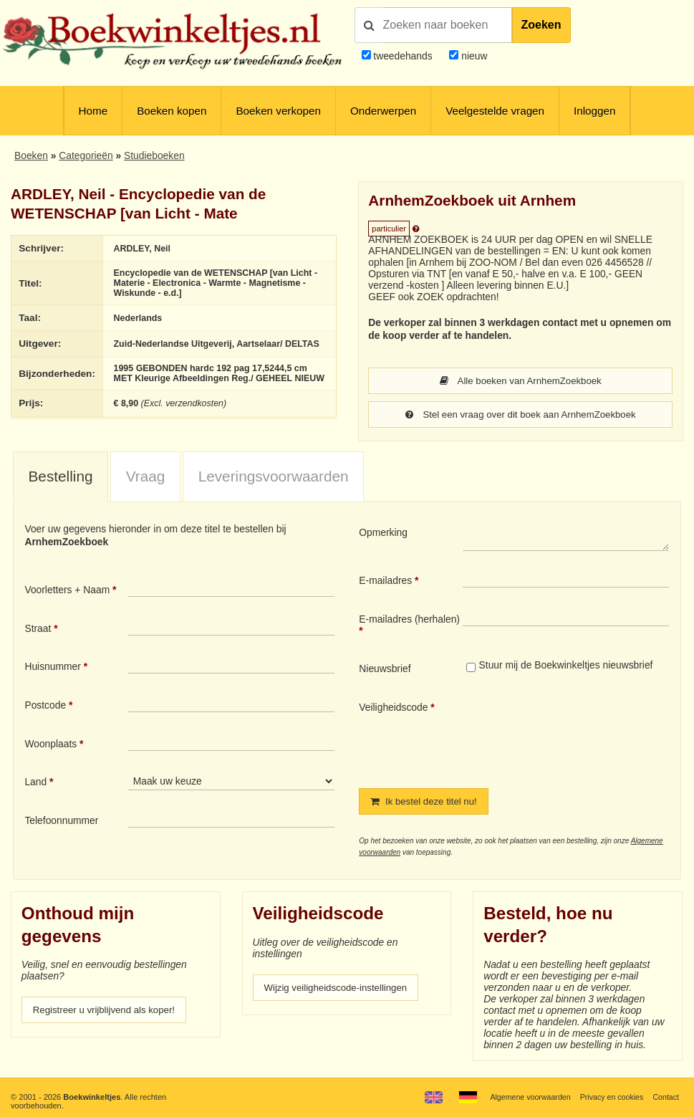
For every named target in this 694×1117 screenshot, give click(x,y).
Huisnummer (52, 667)
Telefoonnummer (61, 822)
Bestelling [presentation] (61, 477)
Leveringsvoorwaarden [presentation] (273, 477)
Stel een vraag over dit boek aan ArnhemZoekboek (521, 415)
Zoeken (541, 25)
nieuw (472, 56)
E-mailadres (385, 582)
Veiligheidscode (393, 708)
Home (93, 111)
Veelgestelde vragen (494, 111)
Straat (37, 630)
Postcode (45, 706)
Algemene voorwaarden (525, 1097)
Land (35, 783)
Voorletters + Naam (67, 591)
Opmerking (383, 534)
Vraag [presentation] (145, 477)
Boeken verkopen (278, 111)
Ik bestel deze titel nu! (426, 803)
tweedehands (402, 56)
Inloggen (594, 111)
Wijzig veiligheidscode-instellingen (339, 990)
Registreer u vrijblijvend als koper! (107, 1012)
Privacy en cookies (609, 1097)
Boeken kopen (171, 111)
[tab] (60, 478)
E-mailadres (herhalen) (409, 620)
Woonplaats (50, 745)
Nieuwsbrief (384, 670)
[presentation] (582, 734)
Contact (665, 1097)
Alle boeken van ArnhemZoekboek (520, 381)
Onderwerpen (383, 111)
